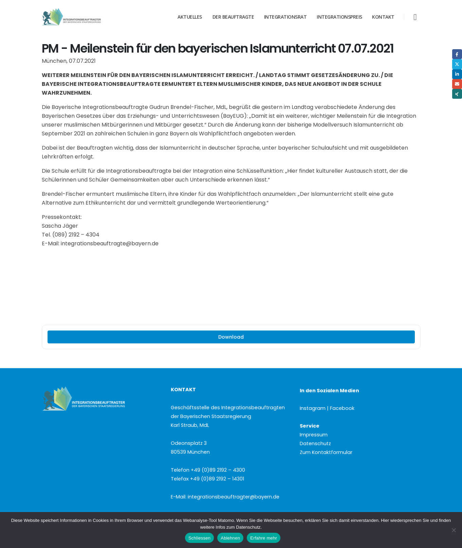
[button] (415, 17)
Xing (457, 94)
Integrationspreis (339, 17)
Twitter (457, 64)
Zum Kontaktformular (326, 452)
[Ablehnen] (453, 530)
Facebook (457, 54)
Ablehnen (230, 538)
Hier (385, 520)
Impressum (314, 434)
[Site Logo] (84, 17)
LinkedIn (457, 74)
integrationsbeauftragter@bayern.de (233, 496)
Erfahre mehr (263, 538)
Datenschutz (315, 443)
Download (231, 337)
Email (457, 84)
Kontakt (383, 17)
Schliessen (199, 538)
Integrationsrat (285, 17)
